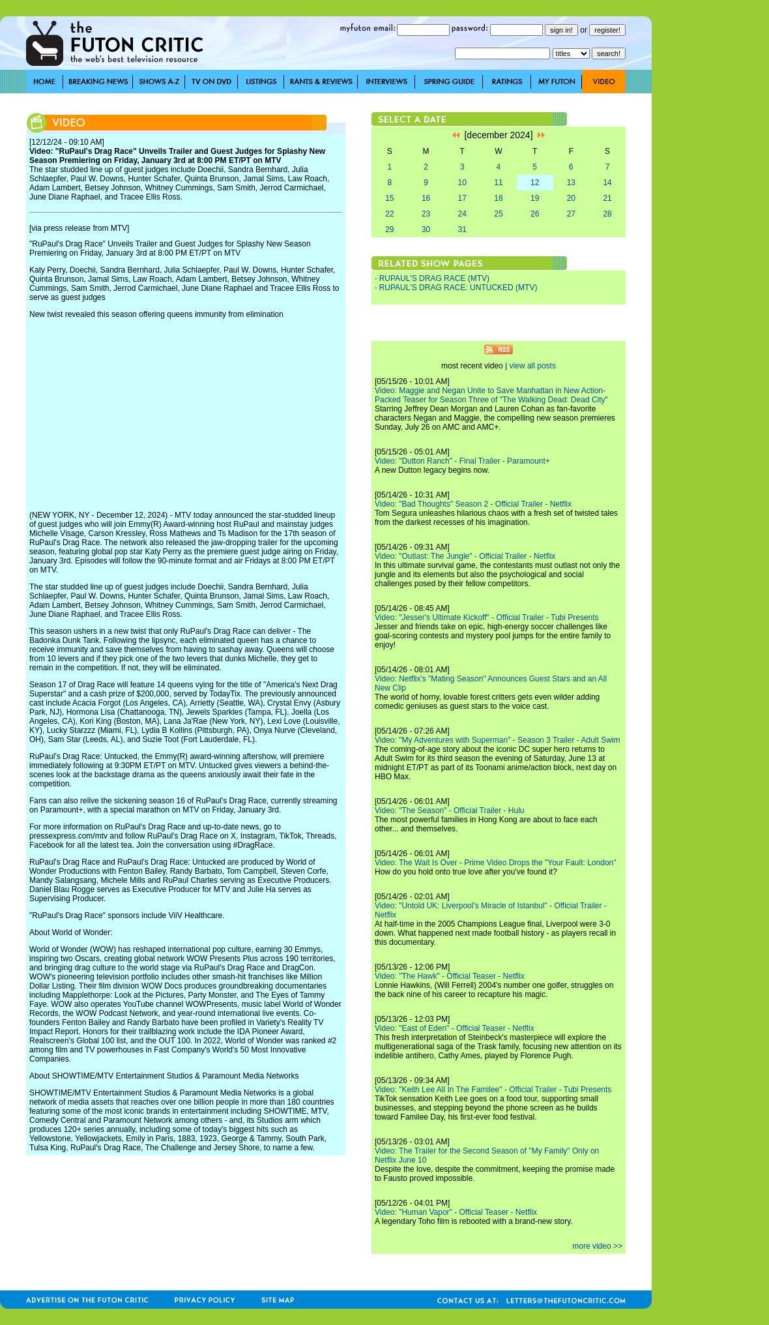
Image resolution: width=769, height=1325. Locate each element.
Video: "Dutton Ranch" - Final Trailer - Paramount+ (462, 461)
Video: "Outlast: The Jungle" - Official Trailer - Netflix (465, 556)
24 (462, 213)
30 (426, 229)
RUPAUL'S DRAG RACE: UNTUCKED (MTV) (458, 287)
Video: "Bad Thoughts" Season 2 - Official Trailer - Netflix (473, 504)
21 (607, 198)
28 (607, 213)
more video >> (597, 1246)
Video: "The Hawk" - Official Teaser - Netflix (450, 976)
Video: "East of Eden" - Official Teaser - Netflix (454, 1028)
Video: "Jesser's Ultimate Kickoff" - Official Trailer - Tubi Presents (487, 617)
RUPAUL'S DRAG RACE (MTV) (434, 278)
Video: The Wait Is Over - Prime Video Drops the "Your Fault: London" (496, 862)
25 (498, 213)
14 (607, 182)
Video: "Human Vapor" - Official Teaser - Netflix (456, 1212)
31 (462, 229)
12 (534, 182)
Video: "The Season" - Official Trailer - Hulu (450, 810)
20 (571, 198)
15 (389, 198)
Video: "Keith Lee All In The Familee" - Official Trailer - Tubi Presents (493, 1089)
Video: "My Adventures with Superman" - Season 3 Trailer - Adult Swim (497, 740)
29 (389, 229)
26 (534, 213)
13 (571, 182)
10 (462, 182)
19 (534, 198)
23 (426, 213)
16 (426, 198)
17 (462, 198)
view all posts (533, 365)
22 (389, 213)
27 (571, 213)
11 (498, 182)
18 (498, 198)
